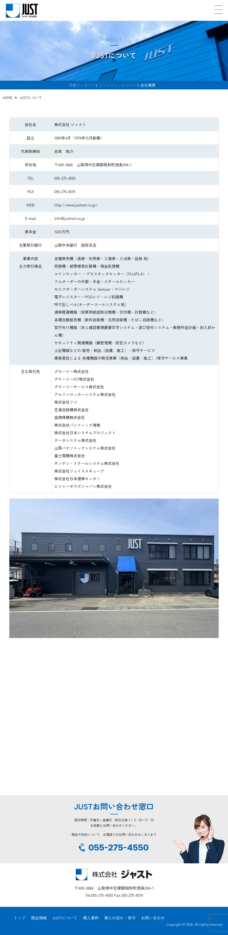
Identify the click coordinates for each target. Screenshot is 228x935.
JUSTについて (64, 918)
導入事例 (91, 918)
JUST (21, 10)
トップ (19, 918)
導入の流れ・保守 (119, 918)
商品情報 (39, 918)
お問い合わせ (152, 918)
